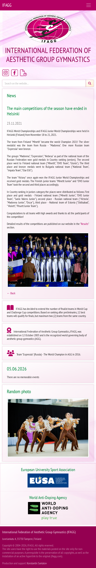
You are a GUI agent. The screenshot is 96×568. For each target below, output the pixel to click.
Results (84, 224)
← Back (11, 293)
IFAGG (7, 5)
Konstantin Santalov (37, 563)
